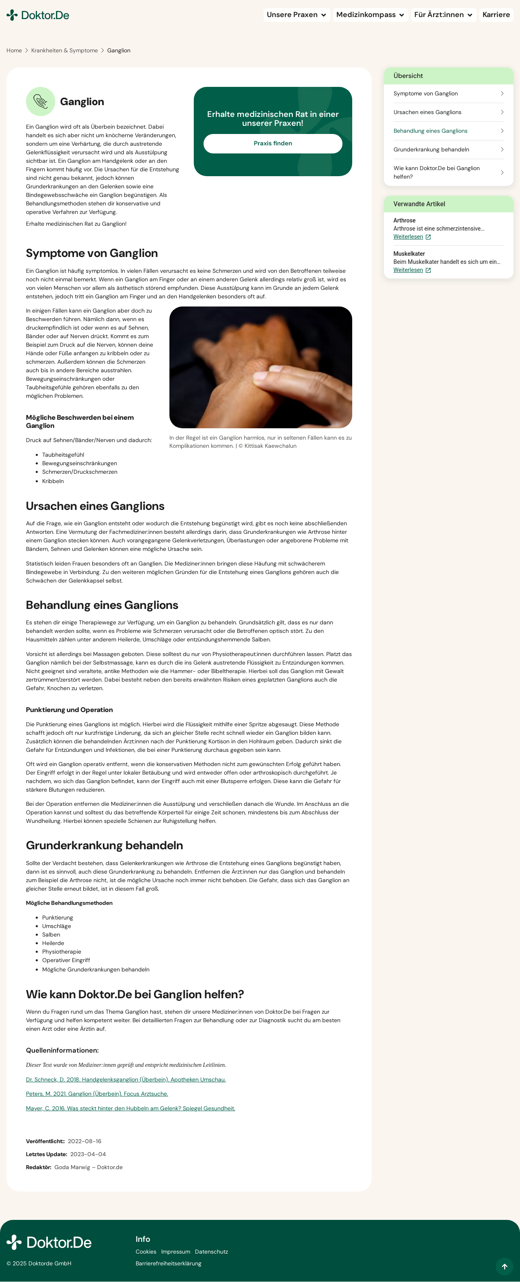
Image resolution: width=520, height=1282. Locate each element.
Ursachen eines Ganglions (428, 112)
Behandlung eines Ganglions (431, 131)
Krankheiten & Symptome (64, 51)
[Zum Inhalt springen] (505, 1267)
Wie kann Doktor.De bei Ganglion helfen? (437, 173)
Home (14, 51)
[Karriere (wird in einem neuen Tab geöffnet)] (496, 15)
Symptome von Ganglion (426, 93)
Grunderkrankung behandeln (431, 149)
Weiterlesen (412, 238)
